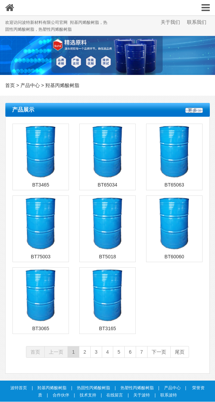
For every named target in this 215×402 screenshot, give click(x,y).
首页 (10, 85)
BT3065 (40, 328)
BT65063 (174, 185)
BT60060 (174, 256)
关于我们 (170, 22)
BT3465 (40, 185)
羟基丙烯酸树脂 (62, 85)
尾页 (180, 352)
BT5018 (107, 256)
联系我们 (196, 22)
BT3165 (107, 328)
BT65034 (107, 185)
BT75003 (41, 256)
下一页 (159, 352)
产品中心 (30, 85)
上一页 (56, 352)
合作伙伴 (61, 395)
